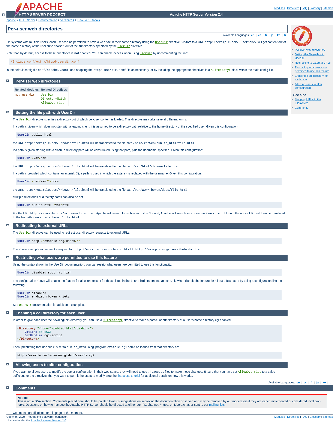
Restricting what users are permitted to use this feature (312, 69)
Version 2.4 (67, 20)
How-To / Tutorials (89, 20)
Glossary (314, 8)
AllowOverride (52, 103)
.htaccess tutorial (128, 375)
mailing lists (217, 404)
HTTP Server (27, 20)
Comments (301, 107)
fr (266, 35)
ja (272, 35)
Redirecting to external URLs (312, 62)
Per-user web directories (310, 49)
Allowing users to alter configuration (308, 86)
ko (278, 35)
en (252, 35)
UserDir (161, 42)
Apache (11, 20)
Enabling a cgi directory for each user (50, 313)
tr (285, 35)
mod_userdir (24, 94)
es (259, 35)
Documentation (47, 20)
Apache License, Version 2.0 (48, 420)
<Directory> (221, 70)
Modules (279, 8)
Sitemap (328, 8)
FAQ (304, 8)
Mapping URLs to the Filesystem (308, 101)
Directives (293, 8)
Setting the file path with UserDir (45, 112)
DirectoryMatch (53, 99)
